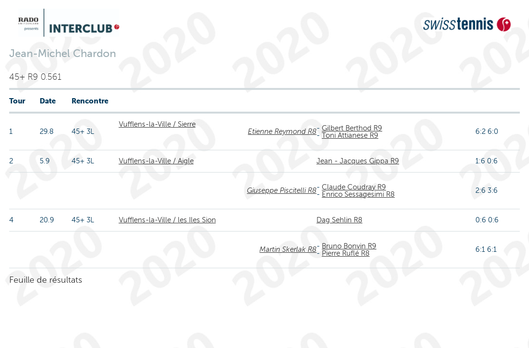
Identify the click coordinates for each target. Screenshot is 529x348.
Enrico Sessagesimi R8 (358, 194)
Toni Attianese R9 (350, 135)
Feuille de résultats (45, 280)
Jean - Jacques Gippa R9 (357, 161)
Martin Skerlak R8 (287, 249)
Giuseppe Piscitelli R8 (281, 190)
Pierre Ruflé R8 (346, 253)
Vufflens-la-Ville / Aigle (156, 161)
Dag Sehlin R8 (339, 220)
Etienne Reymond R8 (282, 131)
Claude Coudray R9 (354, 187)
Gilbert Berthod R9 (352, 128)
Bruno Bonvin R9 (349, 246)
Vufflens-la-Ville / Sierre (157, 124)
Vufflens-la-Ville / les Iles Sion (167, 220)
